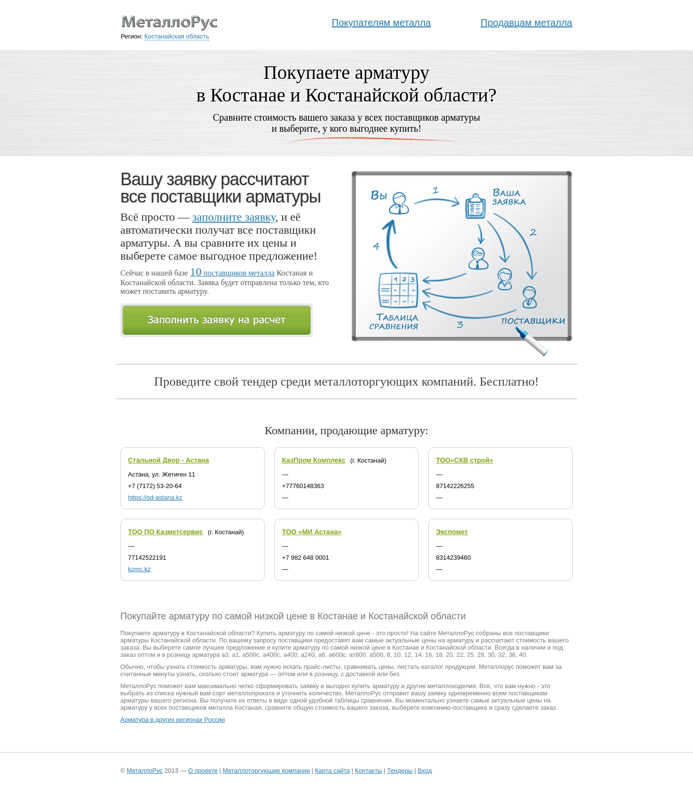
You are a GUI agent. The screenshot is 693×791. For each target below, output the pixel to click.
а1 (235, 654)
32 (501, 654)
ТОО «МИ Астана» (312, 532)
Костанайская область (176, 36)
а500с (251, 654)
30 (491, 654)
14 (417, 654)
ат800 (357, 654)
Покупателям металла (381, 22)
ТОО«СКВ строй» (464, 460)
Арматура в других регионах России (172, 719)
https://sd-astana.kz (155, 497)
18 (439, 654)
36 (512, 654)
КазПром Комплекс (314, 460)
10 (397, 654)
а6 (321, 654)
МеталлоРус (145, 770)
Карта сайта (332, 770)
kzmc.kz (139, 569)
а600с (337, 654)
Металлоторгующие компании (266, 770)
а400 (290, 654)
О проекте (203, 770)
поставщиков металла (232, 273)
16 (428, 654)
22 (459, 654)
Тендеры (399, 770)
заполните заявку (234, 217)
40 (522, 654)
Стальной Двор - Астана (168, 460)
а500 (376, 654)
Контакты (368, 770)
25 (470, 654)
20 (449, 654)
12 (407, 654)
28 (480, 654)
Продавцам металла (526, 22)
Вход (425, 770)
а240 (308, 654)
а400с (271, 654)
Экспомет (452, 532)
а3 (224, 654)
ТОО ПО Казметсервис (165, 532)
